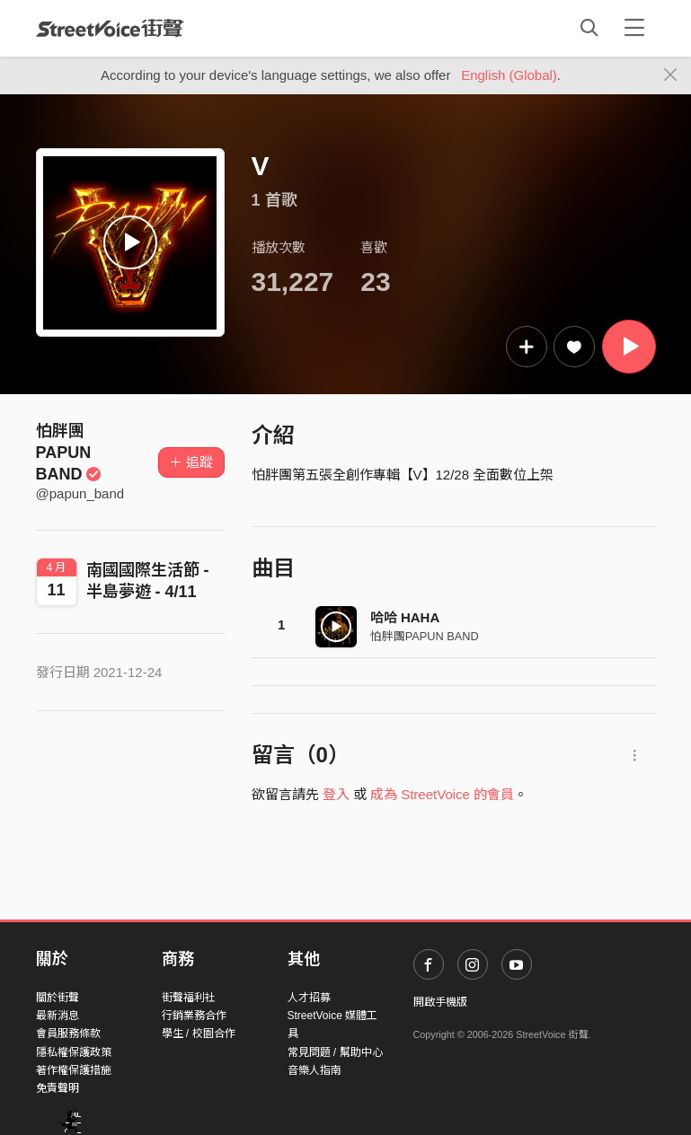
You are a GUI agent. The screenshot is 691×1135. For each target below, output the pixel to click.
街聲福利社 (189, 997)
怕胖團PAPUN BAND (69, 452)
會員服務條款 (68, 1033)
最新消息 (57, 1015)
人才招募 (309, 997)
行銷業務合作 (194, 1015)
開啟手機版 (440, 1002)
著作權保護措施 (73, 1070)
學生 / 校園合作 (198, 1033)
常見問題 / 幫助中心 (335, 1052)
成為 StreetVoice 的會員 (442, 794)
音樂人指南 (314, 1070)
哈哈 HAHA (405, 617)
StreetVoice (110, 28)
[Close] (671, 75)
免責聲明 (57, 1088)
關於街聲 (57, 997)
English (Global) (509, 75)
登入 (336, 794)
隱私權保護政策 (73, 1052)
